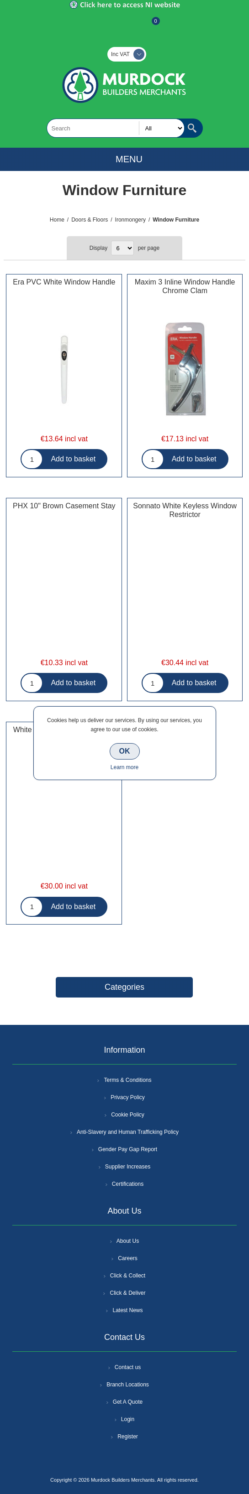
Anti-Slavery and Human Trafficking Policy (128, 1132)
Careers (128, 1258)
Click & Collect (127, 1275)
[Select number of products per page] (122, 248)
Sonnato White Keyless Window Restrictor (185, 510)
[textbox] (115, 128)
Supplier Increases (127, 1166)
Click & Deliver (127, 1293)
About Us (128, 1241)
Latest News (127, 1310)
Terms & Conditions (127, 1080)
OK (124, 751)
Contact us (128, 1367)
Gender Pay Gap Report (127, 1149)
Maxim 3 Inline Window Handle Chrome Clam (185, 286)
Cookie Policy (127, 1114)
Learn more (124, 767)
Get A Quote (128, 1402)
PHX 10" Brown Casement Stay (64, 506)
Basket (148, 25)
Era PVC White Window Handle (64, 282)
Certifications (127, 1184)
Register (100, 25)
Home (57, 220)
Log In (124, 25)
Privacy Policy (128, 1097)
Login (127, 1419)
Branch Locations (127, 1384)
